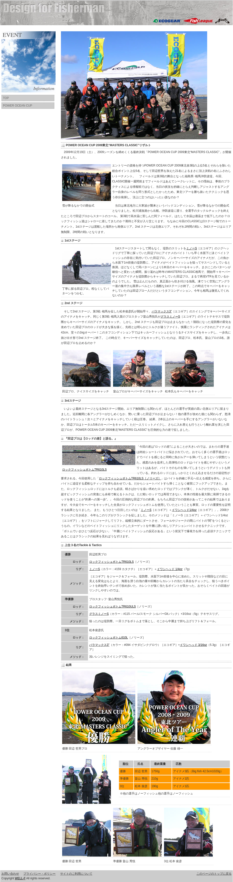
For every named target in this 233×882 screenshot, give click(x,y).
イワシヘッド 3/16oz (193, 645)
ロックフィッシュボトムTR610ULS (112, 606)
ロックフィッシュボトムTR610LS (84, 469)
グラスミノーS (170, 316)
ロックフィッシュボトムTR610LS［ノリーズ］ (130, 478)
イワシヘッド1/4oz (184, 510)
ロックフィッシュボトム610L (108, 637)
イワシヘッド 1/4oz (170, 569)
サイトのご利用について (76, 873)
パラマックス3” (162, 311)
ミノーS (191, 248)
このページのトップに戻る (214, 873)
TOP (6, 98)
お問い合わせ (10, 873)
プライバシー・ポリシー (39, 873)
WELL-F (20, 878)
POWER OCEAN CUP (17, 105)
